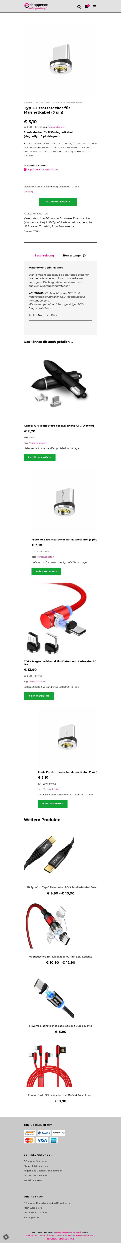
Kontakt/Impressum (34, 1180)
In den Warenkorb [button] (46, 571)
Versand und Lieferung (36, 1212)
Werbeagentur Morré (67, 1232)
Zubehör (44, 226)
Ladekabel (68, 222)
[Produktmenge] (31, 202)
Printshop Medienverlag (79, 1235)
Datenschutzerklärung (36, 1175)
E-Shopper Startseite (35, 1161)
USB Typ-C (39, 102)
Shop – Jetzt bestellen (36, 1166)
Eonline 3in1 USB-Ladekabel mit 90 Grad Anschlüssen (60, 1095)
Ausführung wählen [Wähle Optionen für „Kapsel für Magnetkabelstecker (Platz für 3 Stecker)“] (40, 457)
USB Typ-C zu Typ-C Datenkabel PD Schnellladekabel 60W (60, 887)
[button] (6, 1237)
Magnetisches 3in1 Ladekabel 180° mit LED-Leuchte (60, 956)
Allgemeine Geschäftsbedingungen (43, 1170)
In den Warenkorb (58, 201)
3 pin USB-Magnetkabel (43, 169)
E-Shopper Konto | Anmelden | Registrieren (47, 1203)
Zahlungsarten (32, 1217)
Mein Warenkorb (33, 1207)
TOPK (36, 231)
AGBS (60, 1235)
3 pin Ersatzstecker (64, 226)
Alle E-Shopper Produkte (56, 218)
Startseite (28, 102)
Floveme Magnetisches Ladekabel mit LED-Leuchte (60, 1025)
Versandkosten (57, 127)
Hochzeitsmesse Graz (60, 1238)
